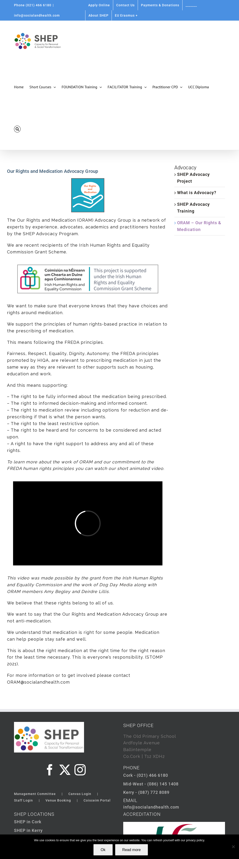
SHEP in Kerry (28, 830)
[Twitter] (65, 769)
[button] (17, 129)
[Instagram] (80, 769)
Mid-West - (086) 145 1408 (151, 783)
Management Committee (35, 794)
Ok (103, 850)
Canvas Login (79, 794)
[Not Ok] (233, 846)
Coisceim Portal (97, 800)
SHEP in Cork (27, 821)
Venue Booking (58, 800)
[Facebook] (50, 769)
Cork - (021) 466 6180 (145, 775)
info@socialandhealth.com (37, 15)
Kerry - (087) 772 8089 (146, 792)
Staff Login (23, 800)
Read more (131, 850)
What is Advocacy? (196, 192)
